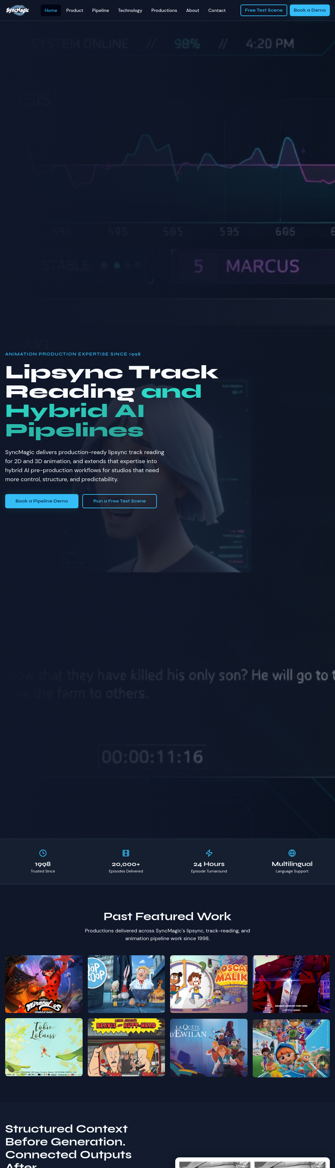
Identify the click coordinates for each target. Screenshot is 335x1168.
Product (74, 10)
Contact (217, 10)
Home (51, 10)
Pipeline (100, 10)
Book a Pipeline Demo (41, 501)
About (192, 10)
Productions (164, 10)
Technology (130, 10)
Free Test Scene (264, 10)
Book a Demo (310, 10)
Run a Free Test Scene (119, 501)
